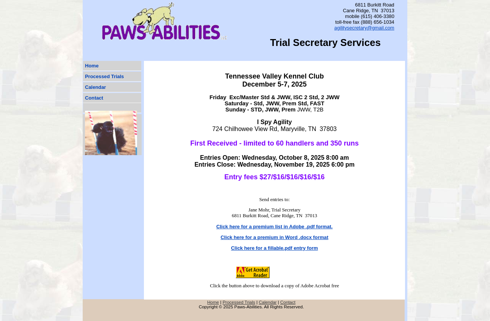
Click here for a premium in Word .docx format (274, 237)
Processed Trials (104, 76)
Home (92, 66)
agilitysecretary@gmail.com (364, 28)
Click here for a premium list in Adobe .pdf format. (274, 226)
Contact (94, 98)
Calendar (95, 87)
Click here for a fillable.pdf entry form (274, 248)
